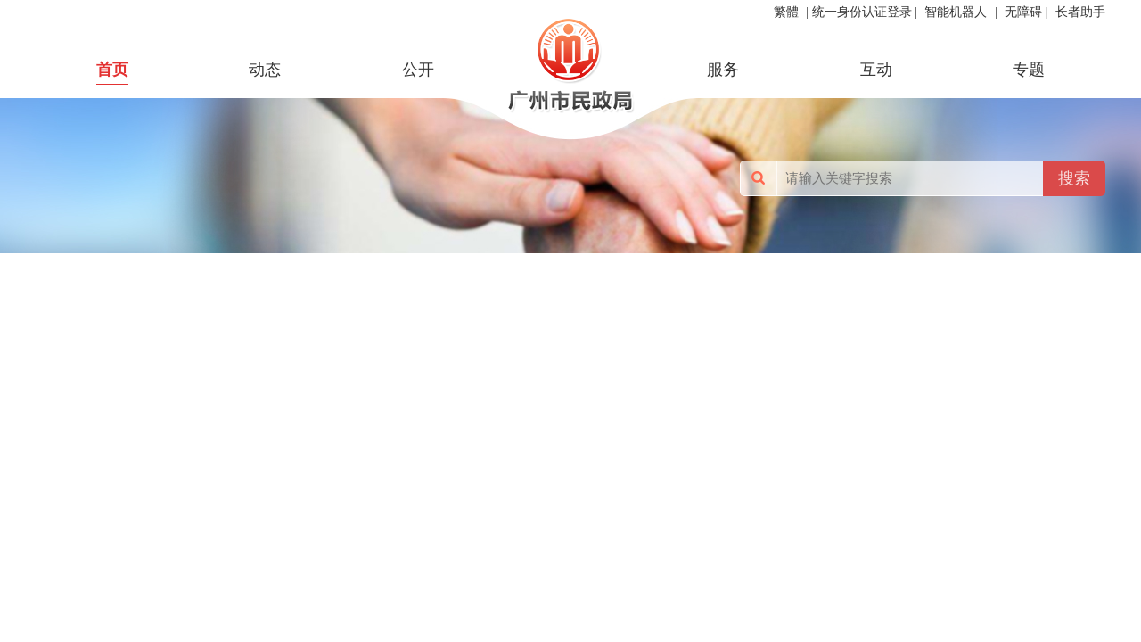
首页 (112, 69)
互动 (876, 69)
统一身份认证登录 (862, 12)
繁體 (786, 12)
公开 (418, 69)
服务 (723, 69)
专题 (1029, 69)
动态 (265, 69)
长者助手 (1080, 12)
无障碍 (1023, 12)
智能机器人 (955, 12)
